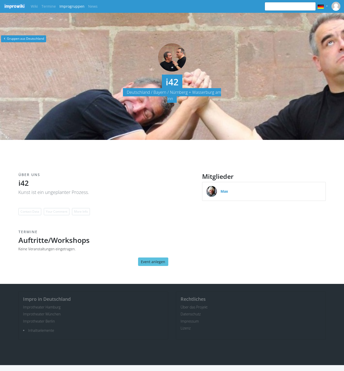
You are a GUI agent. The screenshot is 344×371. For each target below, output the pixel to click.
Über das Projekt (194, 307)
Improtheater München (42, 314)
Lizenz (186, 328)
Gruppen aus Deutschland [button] (23, 38)
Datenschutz (191, 314)
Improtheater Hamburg (42, 307)
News (93, 6)
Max (224, 191)
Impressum (190, 321)
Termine (48, 6)
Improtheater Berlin (39, 321)
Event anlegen (153, 261)
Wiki (34, 6)
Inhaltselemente (41, 330)
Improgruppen (72, 6)
